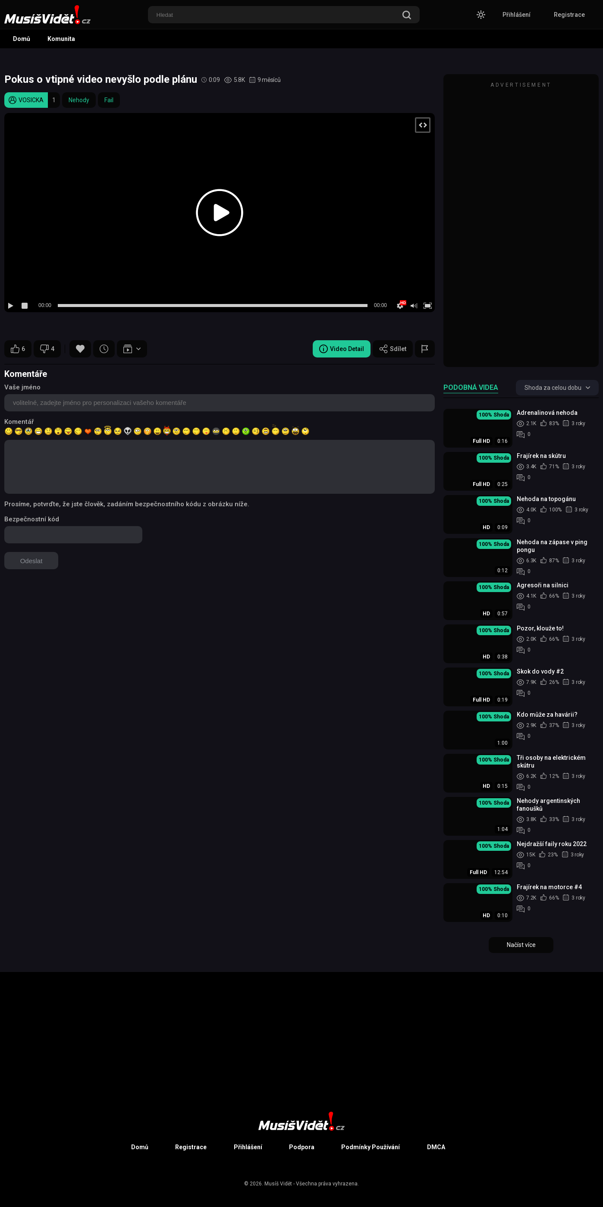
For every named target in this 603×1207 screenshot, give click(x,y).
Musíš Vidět (278, 1184)
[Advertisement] (521, 224)
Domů (21, 38)
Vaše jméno (22, 387)
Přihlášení (516, 14)
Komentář (19, 422)
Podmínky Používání (370, 1147)
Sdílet (392, 349)
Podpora (301, 1147)
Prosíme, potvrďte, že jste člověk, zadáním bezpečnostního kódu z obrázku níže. (126, 504)
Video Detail (341, 349)
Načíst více (521, 944)
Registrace (569, 14)
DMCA (436, 1147)
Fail (108, 100)
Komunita (61, 38)
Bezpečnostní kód (31, 519)
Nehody (79, 100)
